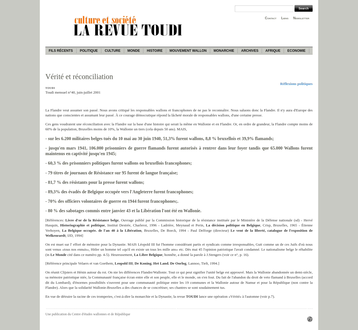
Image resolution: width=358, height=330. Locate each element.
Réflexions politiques (296, 84)
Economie (296, 51)
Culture (112, 51)
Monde (133, 51)
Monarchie (224, 51)
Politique (89, 51)
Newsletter (301, 18)
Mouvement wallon (188, 51)
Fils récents (61, 51)
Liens (284, 18)
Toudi (50, 88)
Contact (270, 18)
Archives (249, 51)
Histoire (154, 51)
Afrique (272, 51)
